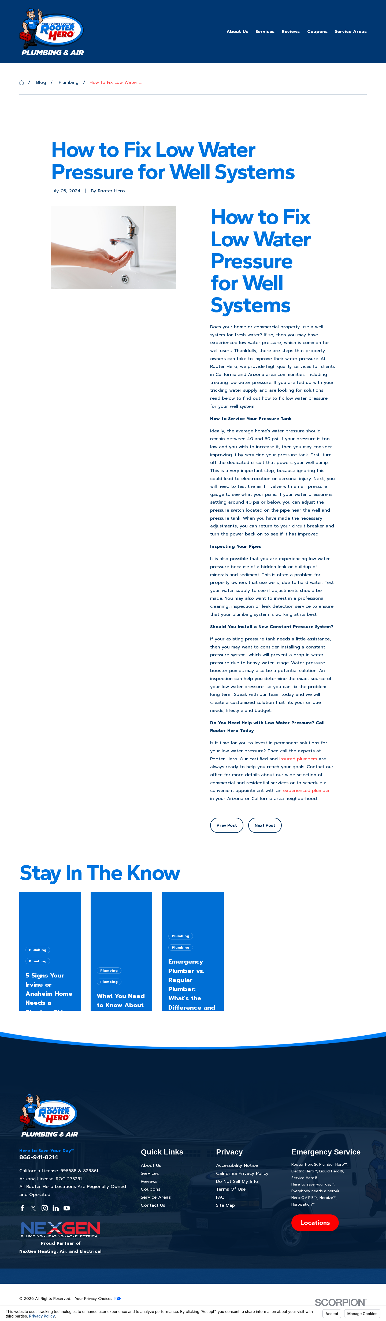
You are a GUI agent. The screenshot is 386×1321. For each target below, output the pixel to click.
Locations (315, 1222)
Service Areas (156, 1197)
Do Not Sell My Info (237, 1181)
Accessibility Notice (237, 1165)
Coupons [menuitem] (317, 31)
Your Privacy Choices (98, 1298)
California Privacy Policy (242, 1173)
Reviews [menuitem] (291, 31)
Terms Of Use (231, 1189)
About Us (151, 1165)
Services (150, 1173)
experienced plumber (306, 790)
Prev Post (227, 825)
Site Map (225, 1205)
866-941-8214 (38, 1157)
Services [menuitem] (264, 31)
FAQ (220, 1197)
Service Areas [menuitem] (351, 31)
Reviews (149, 1181)
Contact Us (153, 1205)
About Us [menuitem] (237, 31)
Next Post (265, 825)
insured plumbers (298, 759)
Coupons (150, 1189)
